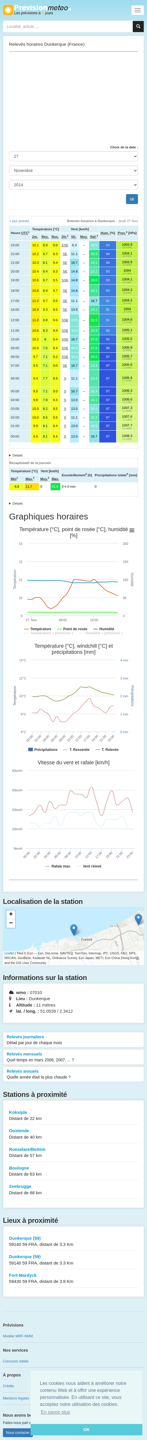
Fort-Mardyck (73, 1279)
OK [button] (86, 1429)
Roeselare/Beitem (73, 1153)
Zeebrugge (73, 1190)
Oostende (73, 1134)
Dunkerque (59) (73, 1242)
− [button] (11, 923)
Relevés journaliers (73, 1040)
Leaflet (9, 953)
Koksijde (73, 1116)
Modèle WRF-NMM (18, 1336)
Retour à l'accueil (37, 10)
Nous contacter (18, 1433)
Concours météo (16, 1361)
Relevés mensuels (73, 1057)
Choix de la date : (124, 147)
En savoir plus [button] (55, 1412)
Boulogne (73, 1171)
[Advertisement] (73, 98)
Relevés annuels (73, 1074)
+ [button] (11, 914)
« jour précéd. (19, 221)
